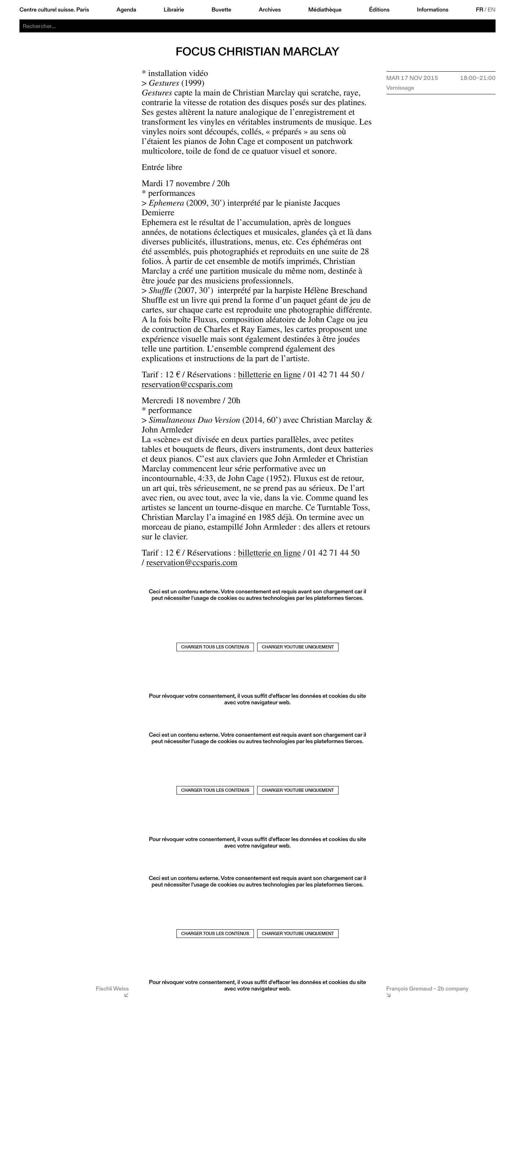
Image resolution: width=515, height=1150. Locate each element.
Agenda (126, 9)
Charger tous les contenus (215, 647)
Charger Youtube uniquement (298, 647)
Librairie (174, 9)
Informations (432, 9)
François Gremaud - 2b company (427, 988)
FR (479, 9)
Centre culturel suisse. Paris (54, 9)
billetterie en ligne (269, 376)
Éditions (379, 9)
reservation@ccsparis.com (187, 385)
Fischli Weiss (112, 988)
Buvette (222, 9)
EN (492, 9)
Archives (270, 9)
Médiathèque (324, 9)
